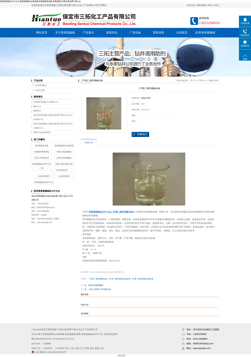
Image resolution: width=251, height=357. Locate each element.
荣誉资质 (158, 32)
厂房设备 (135, 32)
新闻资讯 (111, 32)
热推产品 (35, 348)
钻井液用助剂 (41, 85)
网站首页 (41, 32)
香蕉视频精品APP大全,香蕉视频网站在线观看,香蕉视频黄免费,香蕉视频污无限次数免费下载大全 (40, 1)
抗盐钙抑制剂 (43, 176)
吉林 (87, 348)
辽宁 (82, 348)
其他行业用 (40, 90)
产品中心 (201, 80)
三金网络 (46, 343)
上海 (57, 348)
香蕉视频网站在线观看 (64, 146)
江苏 (72, 348)
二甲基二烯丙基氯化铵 (97, 279)
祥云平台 (70, 339)
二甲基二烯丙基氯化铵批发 (142, 279)
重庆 (62, 348)
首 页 (192, 80)
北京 (102, 348)
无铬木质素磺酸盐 (64, 158)
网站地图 (201, 5)
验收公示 (37, 106)
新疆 (97, 348)
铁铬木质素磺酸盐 (64, 152)
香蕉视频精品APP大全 (43, 182)
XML (216, 5)
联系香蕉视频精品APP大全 (205, 34)
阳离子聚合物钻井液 (64, 164)
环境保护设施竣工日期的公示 (45, 102)
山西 (77, 348)
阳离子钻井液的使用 (41, 132)
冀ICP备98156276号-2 (42, 339)
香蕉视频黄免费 (41, 146)
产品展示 (88, 32)
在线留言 (182, 32)
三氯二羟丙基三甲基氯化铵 (99, 289)
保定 (92, 348)
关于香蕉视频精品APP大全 (65, 34)
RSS (210, 5)
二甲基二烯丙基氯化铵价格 (119, 279)
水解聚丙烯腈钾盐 (41, 152)
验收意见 (37, 111)
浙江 (67, 348)
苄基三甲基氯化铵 (41, 158)
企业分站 (191, 5)
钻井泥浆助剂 (62, 170)
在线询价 (140, 134)
